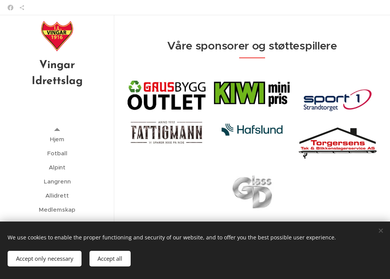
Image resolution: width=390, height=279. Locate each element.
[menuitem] (57, 139)
